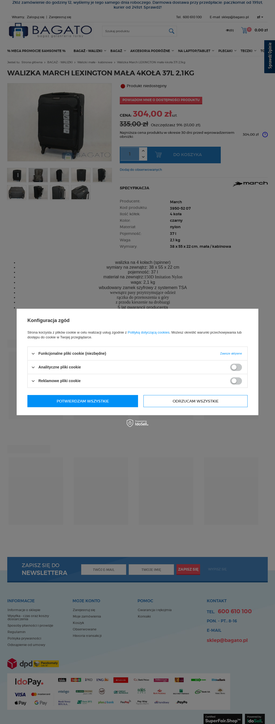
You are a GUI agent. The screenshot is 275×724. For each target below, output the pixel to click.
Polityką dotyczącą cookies (148, 332)
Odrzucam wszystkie (80, 401)
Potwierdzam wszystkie (192, 401)
